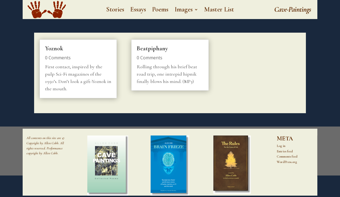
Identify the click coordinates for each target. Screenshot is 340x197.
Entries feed (285, 151)
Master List (219, 10)
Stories (115, 10)
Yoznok (54, 48)
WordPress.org (287, 162)
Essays (138, 10)
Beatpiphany (152, 48)
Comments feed (287, 156)
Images (184, 10)
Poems (160, 10)
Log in (281, 146)
